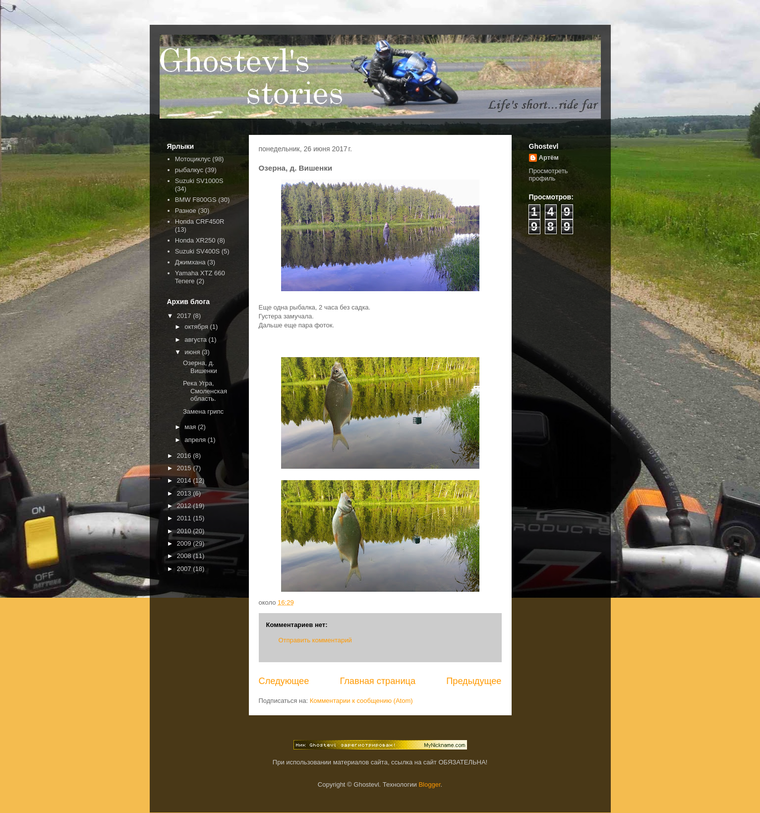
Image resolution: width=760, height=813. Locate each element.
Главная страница (377, 681)
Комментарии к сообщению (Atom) (361, 700)
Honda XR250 (195, 240)
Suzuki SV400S (197, 251)
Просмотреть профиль (548, 174)
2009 (185, 543)
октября (197, 326)
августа (196, 339)
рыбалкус (189, 170)
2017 (185, 315)
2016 (185, 455)
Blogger (429, 784)
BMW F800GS (196, 199)
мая (191, 427)
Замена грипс (203, 411)
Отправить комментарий (315, 640)
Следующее (284, 681)
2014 (185, 480)
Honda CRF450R (200, 221)
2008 (185, 556)
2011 (185, 518)
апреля (196, 439)
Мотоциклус (193, 159)
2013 (185, 493)
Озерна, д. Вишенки (200, 367)
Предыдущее (473, 681)
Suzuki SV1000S (199, 181)
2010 (185, 531)
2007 (185, 568)
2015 (185, 468)
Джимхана (190, 262)
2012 (185, 505)
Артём (549, 157)
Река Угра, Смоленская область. (205, 390)
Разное (185, 210)
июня (193, 352)
